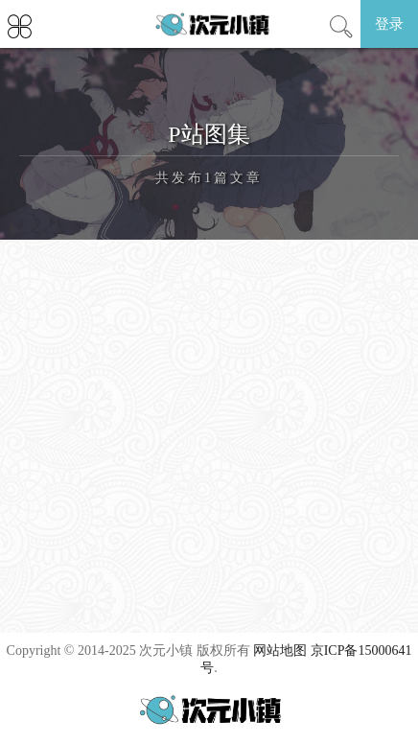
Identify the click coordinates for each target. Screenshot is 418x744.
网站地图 (280, 650)
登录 (389, 24)
